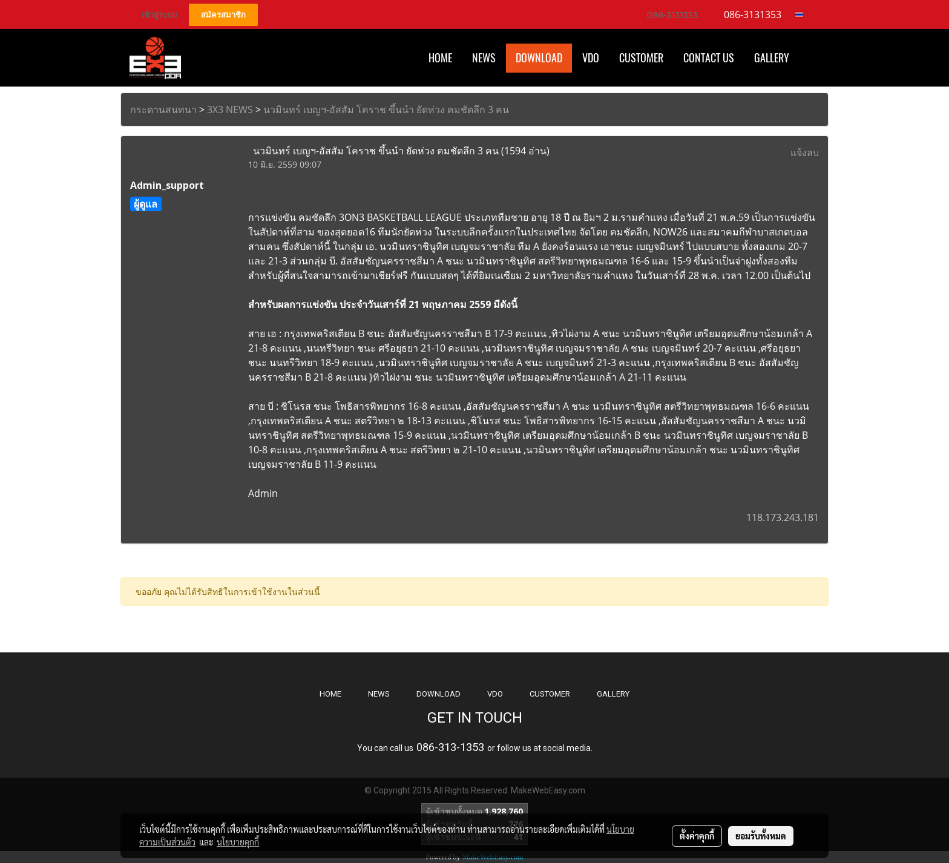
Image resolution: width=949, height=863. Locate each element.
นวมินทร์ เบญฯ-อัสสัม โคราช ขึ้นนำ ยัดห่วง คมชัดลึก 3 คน (386, 109)
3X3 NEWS (230, 109)
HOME (440, 57)
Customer (641, 57)
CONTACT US (708, 57)
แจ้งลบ (804, 152)
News (484, 57)
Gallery (771, 57)
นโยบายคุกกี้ (238, 841)
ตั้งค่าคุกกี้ (697, 835)
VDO (590, 57)
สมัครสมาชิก (223, 14)
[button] (810, 58)
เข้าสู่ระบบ (159, 14)
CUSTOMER (550, 693)
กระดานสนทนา (163, 109)
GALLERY (613, 693)
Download (539, 57)
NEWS (379, 693)
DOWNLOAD (438, 693)
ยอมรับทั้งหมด (760, 835)
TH (802, 14)
